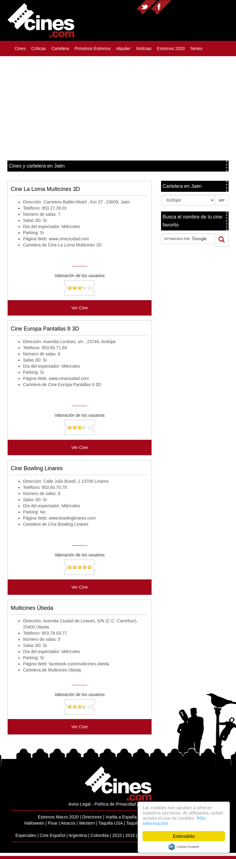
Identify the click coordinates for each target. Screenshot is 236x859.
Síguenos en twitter (147, 7)
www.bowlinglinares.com (72, 518)
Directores (92, 817)
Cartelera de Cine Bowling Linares (55, 524)
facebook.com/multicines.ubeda (79, 663)
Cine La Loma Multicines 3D (45, 189)
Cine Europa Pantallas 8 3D (45, 329)
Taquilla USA (110, 823)
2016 (130, 835)
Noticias (143, 48)
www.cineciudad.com (69, 238)
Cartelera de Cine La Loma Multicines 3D (62, 244)
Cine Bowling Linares (37, 468)
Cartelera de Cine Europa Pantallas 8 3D (62, 384)
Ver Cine (79, 307)
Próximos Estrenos (93, 48)
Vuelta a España (121, 817)
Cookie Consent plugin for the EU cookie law (183, 846)
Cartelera (60, 48)
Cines (20, 48)
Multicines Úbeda (32, 608)
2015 (117, 835)
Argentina (78, 835)
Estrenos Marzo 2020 (58, 817)
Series (196, 48)
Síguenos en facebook (161, 7)
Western (87, 823)
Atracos (68, 823)
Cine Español (52, 835)
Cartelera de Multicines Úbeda (52, 669)
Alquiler (123, 48)
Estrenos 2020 (171, 48)
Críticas (38, 48)
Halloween (34, 823)
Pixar (52, 823)
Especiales (25, 835)
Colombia (100, 835)
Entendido (184, 836)
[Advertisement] (118, 105)
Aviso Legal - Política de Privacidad (102, 804)
